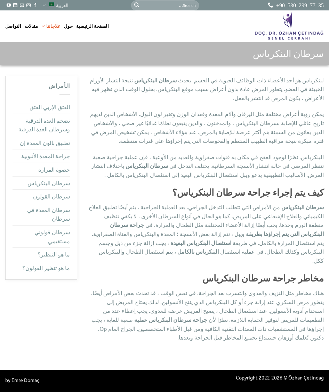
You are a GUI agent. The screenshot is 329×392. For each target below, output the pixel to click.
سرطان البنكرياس (48, 182)
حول (68, 26)
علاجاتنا (51, 26)
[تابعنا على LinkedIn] (15, 5)
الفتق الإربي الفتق (50, 106)
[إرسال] (136, 5)
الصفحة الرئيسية (92, 26)
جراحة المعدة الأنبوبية (45, 155)
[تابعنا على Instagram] (28, 5)
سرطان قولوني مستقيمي (52, 236)
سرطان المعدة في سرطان (48, 214)
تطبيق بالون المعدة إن (45, 142)
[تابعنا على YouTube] (9, 5)
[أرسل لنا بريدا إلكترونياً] (22, 5)
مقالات (31, 26)
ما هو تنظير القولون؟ (46, 267)
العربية (55, 5)
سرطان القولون (51, 196)
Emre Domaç (25, 380)
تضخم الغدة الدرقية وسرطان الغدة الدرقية (44, 125)
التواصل (13, 26)
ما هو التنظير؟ (54, 254)
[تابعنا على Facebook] (35, 5)
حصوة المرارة (54, 169)
